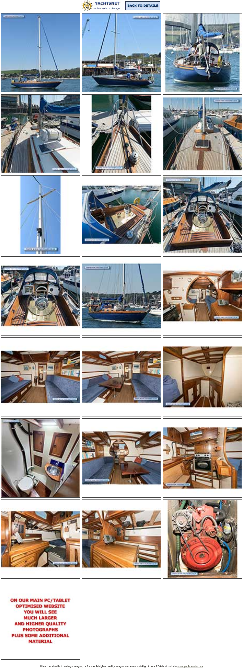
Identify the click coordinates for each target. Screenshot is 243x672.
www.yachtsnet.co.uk (190, 666)
